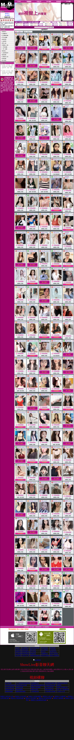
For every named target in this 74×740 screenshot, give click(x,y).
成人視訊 (4, 60)
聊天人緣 (4, 43)
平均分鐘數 (4, 37)
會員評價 (4, 39)
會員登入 (7, 13)
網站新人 (4, 50)
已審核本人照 (5, 56)
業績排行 (4, 31)
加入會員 (7, 15)
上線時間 (4, 41)
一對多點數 (4, 47)
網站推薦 (4, 54)
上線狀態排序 (5, 52)
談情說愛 (4, 58)
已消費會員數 (5, 35)
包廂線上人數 (5, 45)
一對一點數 (4, 49)
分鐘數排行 (4, 33)
